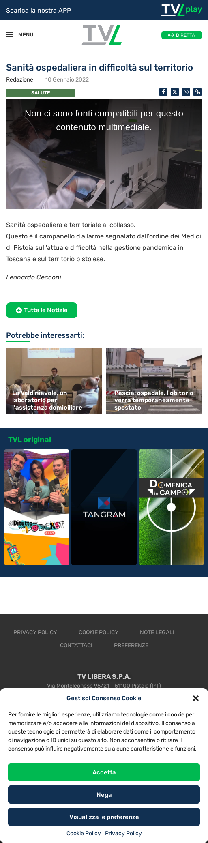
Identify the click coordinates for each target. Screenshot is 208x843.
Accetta (104, 772)
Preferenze (131, 645)
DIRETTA (185, 35)
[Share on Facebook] (163, 92)
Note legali (157, 632)
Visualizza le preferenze (104, 817)
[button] (196, 698)
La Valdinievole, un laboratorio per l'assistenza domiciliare (47, 400)
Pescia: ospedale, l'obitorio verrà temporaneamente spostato (153, 400)
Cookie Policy (83, 833)
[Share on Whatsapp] (186, 92)
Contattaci (76, 645)
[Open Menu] (9, 35)
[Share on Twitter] (175, 92)
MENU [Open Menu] (22, 35)
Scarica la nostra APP (38, 10)
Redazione (19, 79)
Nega (104, 794)
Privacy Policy (123, 833)
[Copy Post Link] (197, 92)
